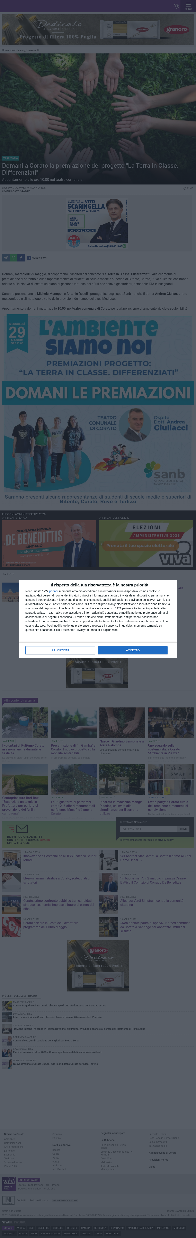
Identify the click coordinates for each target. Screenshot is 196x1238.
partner (53, 591)
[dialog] (98, 619)
